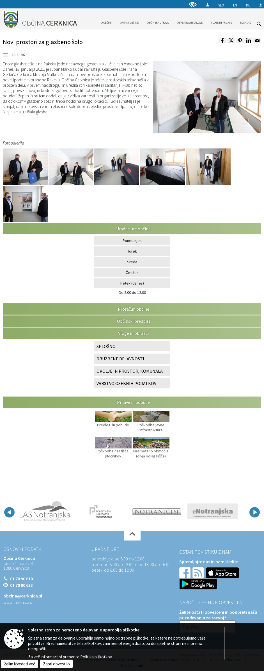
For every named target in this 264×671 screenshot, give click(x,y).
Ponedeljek (132, 240)
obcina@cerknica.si (22, 596)
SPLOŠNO (106, 346)
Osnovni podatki (23, 549)
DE (248, 5)
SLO (221, 5)
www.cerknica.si (18, 602)
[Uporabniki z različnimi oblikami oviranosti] (193, 4)
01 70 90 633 (21, 585)
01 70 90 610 (21, 578)
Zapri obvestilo (56, 664)
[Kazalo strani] (207, 5)
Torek (132, 251)
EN (235, 5)
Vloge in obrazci (133, 333)
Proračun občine (133, 309)
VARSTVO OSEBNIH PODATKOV (126, 383)
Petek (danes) (132, 283)
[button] (9, 512)
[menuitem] (106, 17)
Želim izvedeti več (19, 664)
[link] (222, 40)
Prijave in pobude (133, 402)
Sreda (132, 261)
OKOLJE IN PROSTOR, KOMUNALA (130, 371)
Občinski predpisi (133, 321)
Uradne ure (105, 549)
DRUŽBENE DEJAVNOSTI (120, 358)
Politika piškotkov (96, 656)
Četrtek (132, 272)
